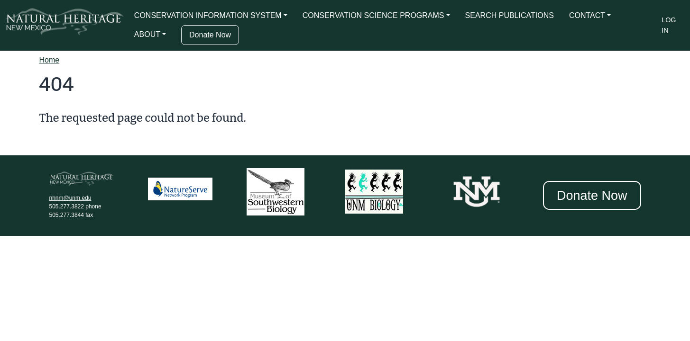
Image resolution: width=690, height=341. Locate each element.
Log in (669, 25)
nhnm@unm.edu (70, 198)
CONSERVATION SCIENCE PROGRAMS (373, 15)
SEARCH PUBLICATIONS (509, 15)
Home (49, 60)
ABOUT (147, 34)
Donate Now (210, 35)
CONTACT (587, 15)
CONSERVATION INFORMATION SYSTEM (208, 15)
